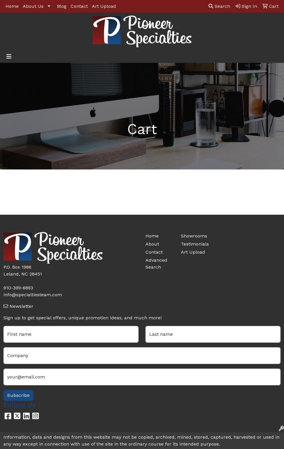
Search (219, 6)
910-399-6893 (18, 287)
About (152, 244)
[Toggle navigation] (9, 56)
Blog (62, 6)
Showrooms (194, 236)
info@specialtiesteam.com (32, 294)
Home (12, 6)
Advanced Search (156, 263)
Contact (79, 6)
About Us (33, 6)
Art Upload (104, 6)
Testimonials (195, 244)
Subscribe (18, 395)
